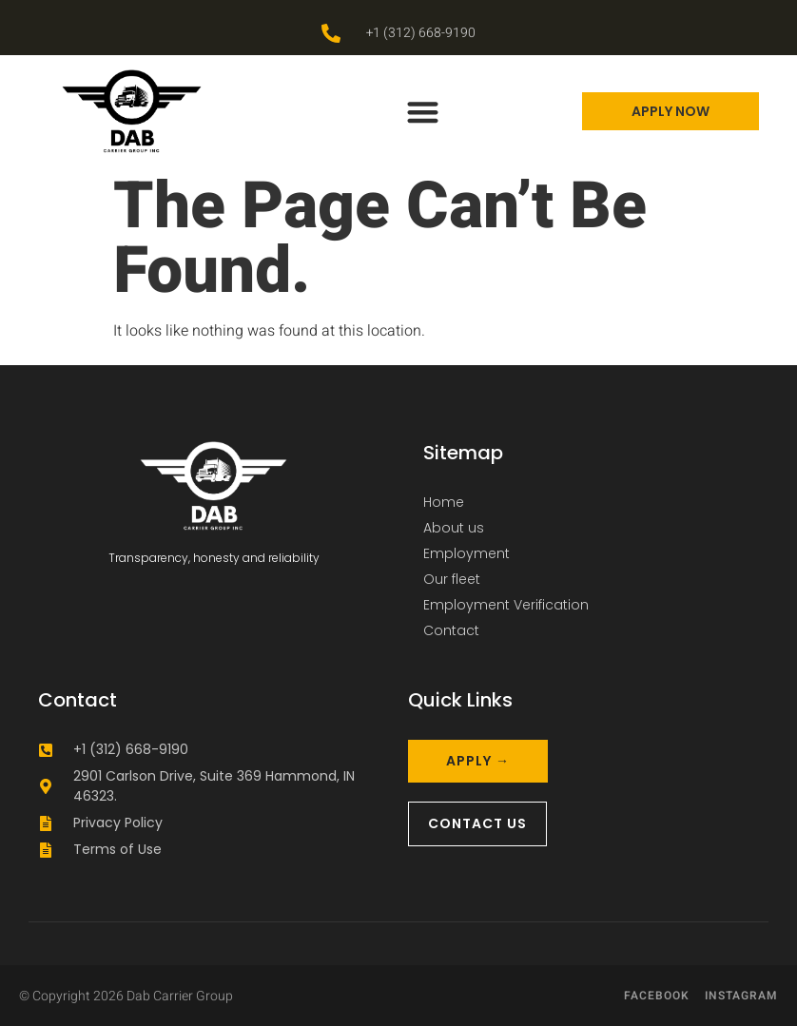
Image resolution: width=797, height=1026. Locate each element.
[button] (423, 112)
